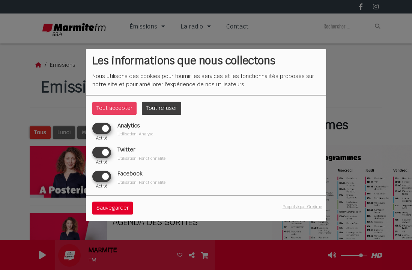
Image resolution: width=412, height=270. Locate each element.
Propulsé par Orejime (302, 207)
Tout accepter (114, 108)
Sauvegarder (112, 208)
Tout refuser (161, 108)
